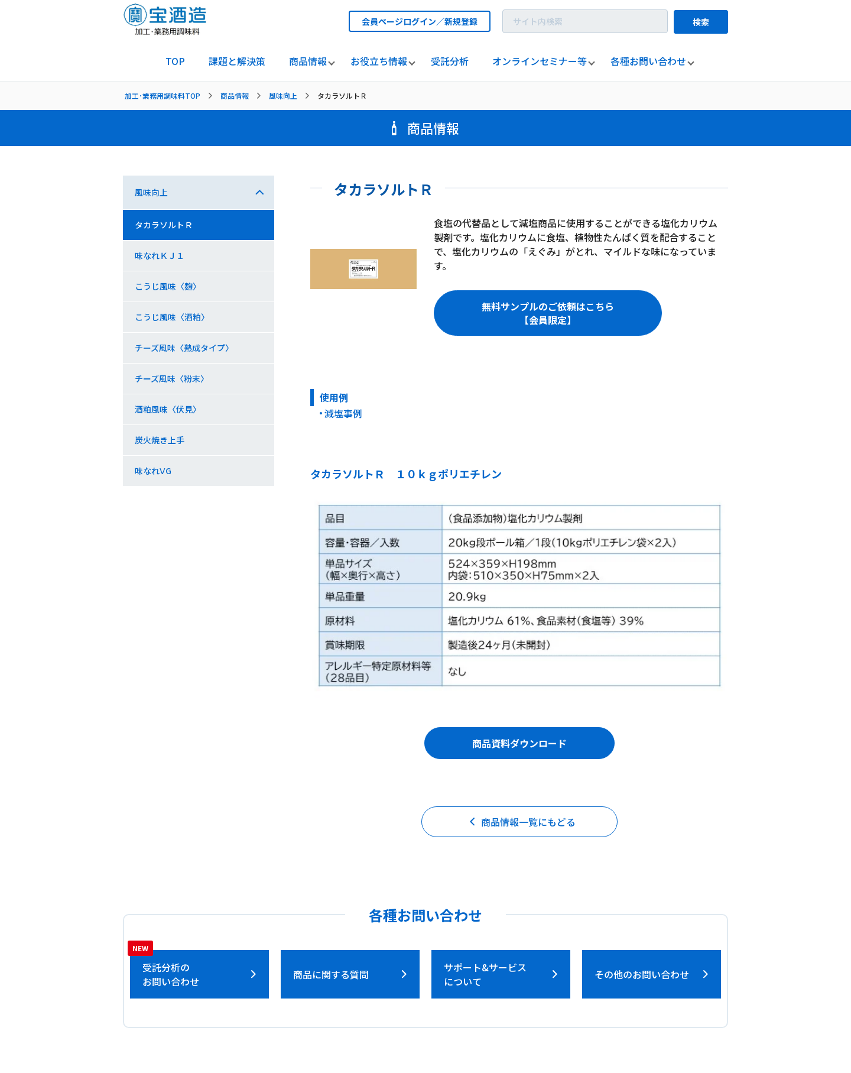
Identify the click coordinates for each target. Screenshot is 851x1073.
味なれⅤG (153, 470)
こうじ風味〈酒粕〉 (172, 317)
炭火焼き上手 (159, 440)
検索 (701, 22)
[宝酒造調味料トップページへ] (165, 31)
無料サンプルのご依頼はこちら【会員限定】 (548, 312)
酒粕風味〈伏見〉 (168, 409)
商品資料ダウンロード (519, 743)
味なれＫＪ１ (159, 255)
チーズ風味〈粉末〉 (172, 378)
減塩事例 (343, 413)
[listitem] (175, 61)
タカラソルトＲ (164, 225)
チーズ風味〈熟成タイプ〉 (184, 348)
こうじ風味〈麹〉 (168, 286)
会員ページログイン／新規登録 (420, 21)
